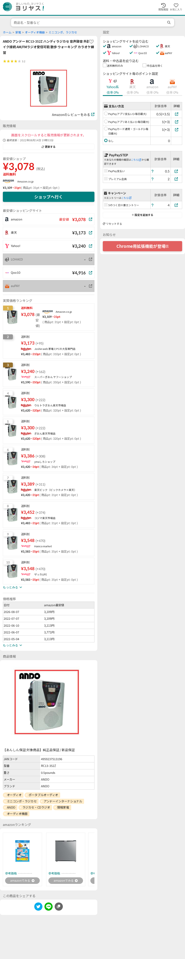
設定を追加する (142, 215)
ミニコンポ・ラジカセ (22, 801)
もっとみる (12, 587)
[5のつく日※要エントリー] (176, 205)
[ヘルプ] (153, 171)
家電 (18, 32)
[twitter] (38, 908)
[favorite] (91, 42)
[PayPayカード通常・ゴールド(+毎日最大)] (176, 129)
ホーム (7, 32)
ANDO (11, 807)
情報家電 (63, 807)
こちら (136, 159)
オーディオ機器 (35, 32)
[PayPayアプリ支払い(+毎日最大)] (176, 114)
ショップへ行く (48, 196)
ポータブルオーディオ (43, 795)
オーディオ (14, 795)
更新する (48, 146)
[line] (48, 908)
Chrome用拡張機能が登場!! (142, 246)
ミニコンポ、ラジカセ (63, 32)
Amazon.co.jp (25, 181)
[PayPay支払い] (176, 171)
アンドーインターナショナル (63, 801)
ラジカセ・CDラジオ (36, 807)
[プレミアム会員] (176, 179)
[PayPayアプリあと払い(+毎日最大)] (176, 122)
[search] (169, 22)
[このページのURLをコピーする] (59, 907)
